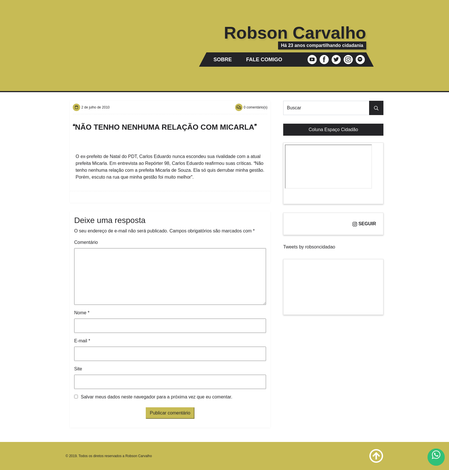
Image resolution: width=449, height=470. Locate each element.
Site (78, 368)
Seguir (364, 223)
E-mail (82, 340)
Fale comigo (264, 59)
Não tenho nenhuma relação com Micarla (165, 127)
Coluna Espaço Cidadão (333, 129)
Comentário (86, 242)
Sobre (223, 59)
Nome (81, 312)
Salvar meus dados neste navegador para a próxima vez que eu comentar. (156, 396)
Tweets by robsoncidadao (309, 246)
